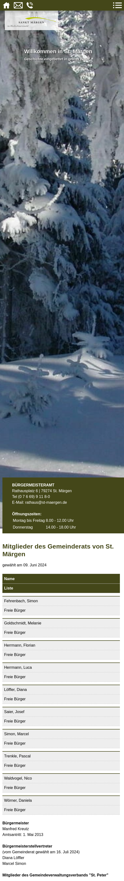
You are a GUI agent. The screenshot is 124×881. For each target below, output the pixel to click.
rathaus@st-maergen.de (46, 502)
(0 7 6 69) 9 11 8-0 (34, 497)
